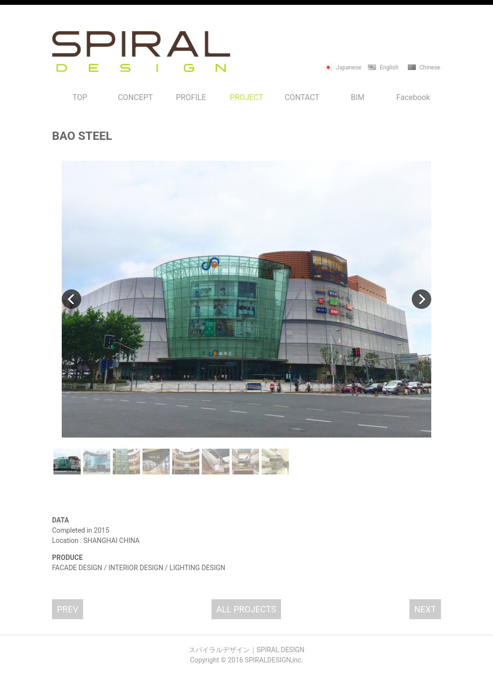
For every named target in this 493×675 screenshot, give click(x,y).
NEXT (425, 609)
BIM (357, 97)
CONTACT (301, 97)
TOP (79, 97)
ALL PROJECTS (246, 609)
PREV (67, 609)
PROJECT (247, 97)
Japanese (348, 67)
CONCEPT (135, 97)
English (389, 67)
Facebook (413, 97)
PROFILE (191, 97)
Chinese (430, 67)
